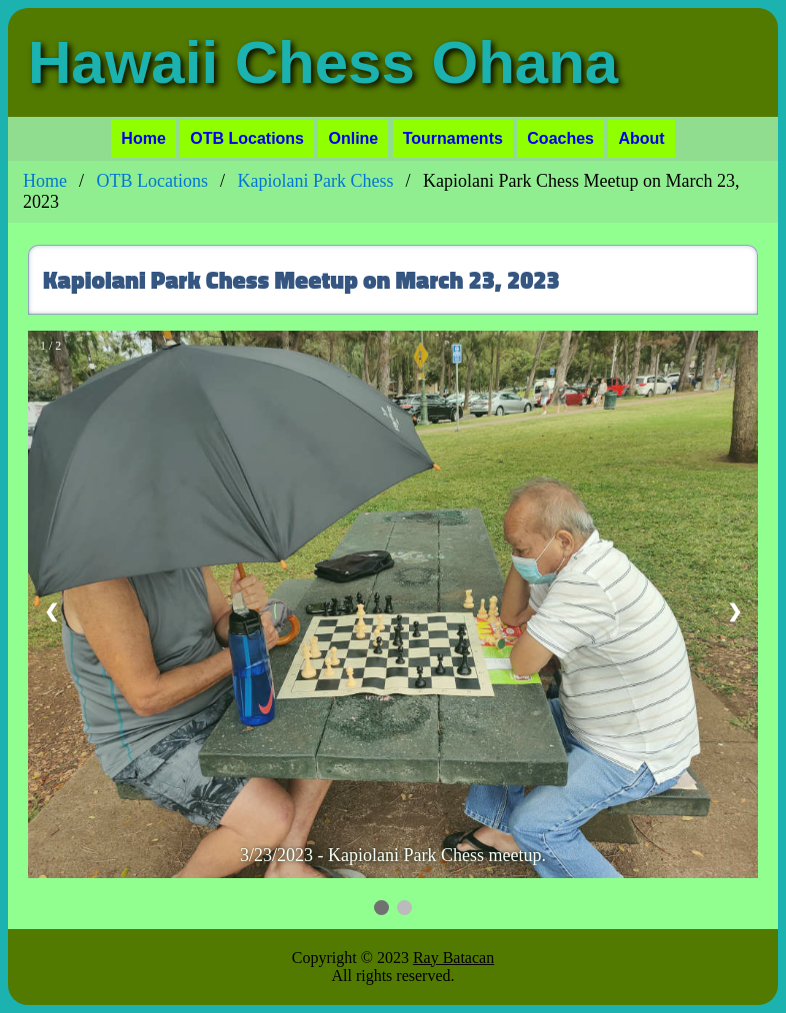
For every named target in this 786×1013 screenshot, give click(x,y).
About (641, 138)
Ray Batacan (453, 957)
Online (353, 138)
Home (143, 138)
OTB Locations (247, 138)
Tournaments (453, 138)
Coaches (560, 138)
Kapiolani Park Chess (316, 181)
